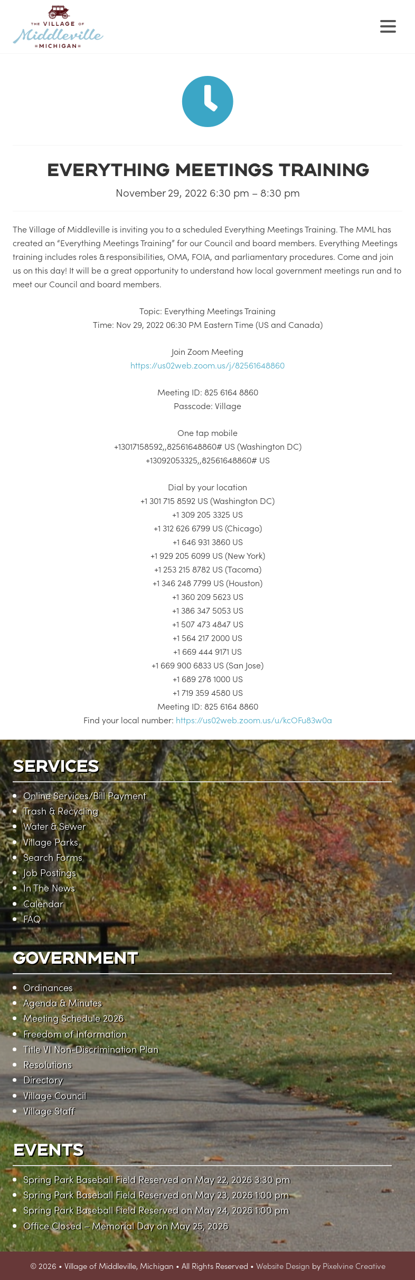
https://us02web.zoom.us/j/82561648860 (207, 365)
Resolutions (47, 1064)
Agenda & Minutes (62, 1002)
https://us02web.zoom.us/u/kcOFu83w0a (254, 719)
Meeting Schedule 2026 (73, 1017)
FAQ (32, 918)
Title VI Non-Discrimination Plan (90, 1048)
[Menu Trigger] (387, 25)
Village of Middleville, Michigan (125, 35)
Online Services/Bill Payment (84, 795)
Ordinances (48, 987)
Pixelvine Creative (354, 1265)
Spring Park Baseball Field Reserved (100, 1179)
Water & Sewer (54, 825)
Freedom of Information (75, 1033)
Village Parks (50, 841)
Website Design (283, 1265)
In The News (49, 887)
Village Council (54, 1095)
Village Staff (48, 1110)
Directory (43, 1079)
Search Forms (52, 857)
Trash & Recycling (60, 810)
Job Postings (49, 872)
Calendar (43, 903)
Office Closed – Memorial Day (88, 1225)
